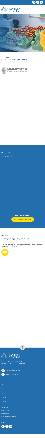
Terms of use (4, 407)
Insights (4, 397)
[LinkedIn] (34, 2)
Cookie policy (5, 410)
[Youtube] (41, 2)
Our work (4, 393)
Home (3, 380)
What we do (5, 389)
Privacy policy (5, 413)
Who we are (5, 385)
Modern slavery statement (8, 416)
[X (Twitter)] (37, 2)
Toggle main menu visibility (42, 10)
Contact (4, 401)
